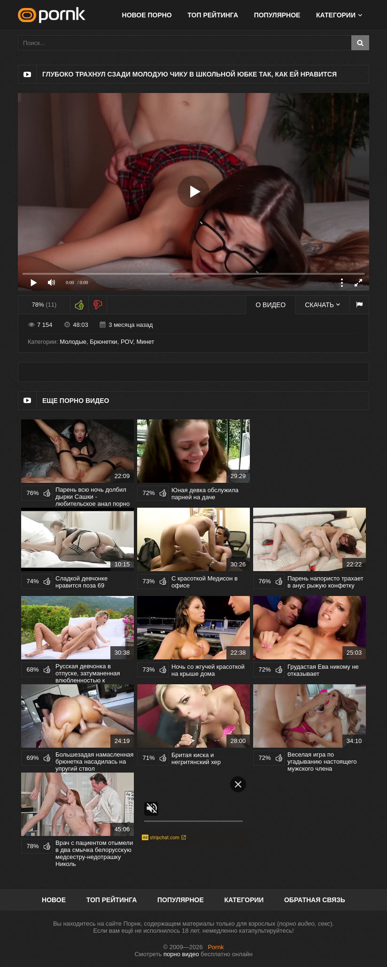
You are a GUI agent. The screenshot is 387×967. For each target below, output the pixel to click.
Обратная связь (314, 900)
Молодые (73, 341)
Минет (145, 341)
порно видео (181, 954)
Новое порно (147, 15)
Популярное (277, 15)
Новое (54, 900)
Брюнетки (103, 341)
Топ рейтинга (212, 15)
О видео (270, 305)
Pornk (216, 947)
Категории (336, 15)
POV (127, 341)
